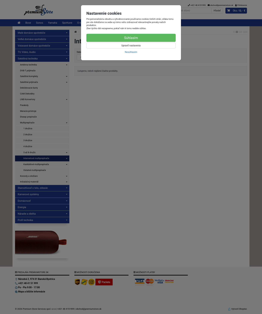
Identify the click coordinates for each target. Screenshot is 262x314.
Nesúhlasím (131, 52)
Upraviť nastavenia (131, 45)
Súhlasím (131, 38)
